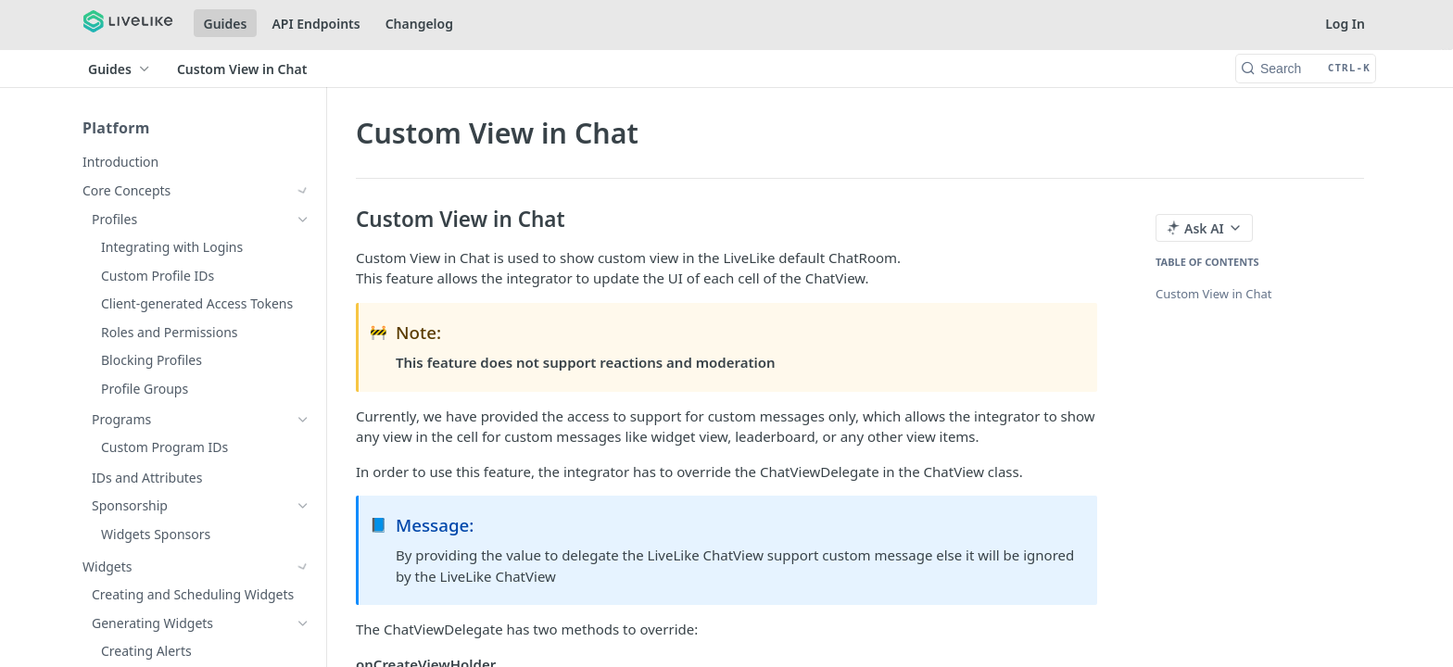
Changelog (419, 23)
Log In (1345, 23)
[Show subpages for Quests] (303, 502)
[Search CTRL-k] (1305, 68)
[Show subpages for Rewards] (303, 417)
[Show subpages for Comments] (303, 276)
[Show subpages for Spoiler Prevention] (303, 643)
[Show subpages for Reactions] (303, 303)
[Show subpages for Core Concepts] (303, 190)
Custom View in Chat (1213, 293)
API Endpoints (316, 23)
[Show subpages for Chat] (303, 247)
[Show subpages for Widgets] (303, 219)
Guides (225, 23)
